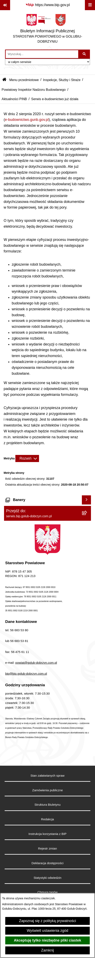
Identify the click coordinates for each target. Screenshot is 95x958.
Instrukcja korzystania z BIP (47, 834)
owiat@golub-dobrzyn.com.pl (37, 662)
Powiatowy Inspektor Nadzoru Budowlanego (34, 89)
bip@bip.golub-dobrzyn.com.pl (26, 673)
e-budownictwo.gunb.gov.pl (27, 120)
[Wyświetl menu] (90, 5)
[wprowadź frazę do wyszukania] (42, 54)
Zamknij (47, 950)
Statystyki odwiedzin (47, 877)
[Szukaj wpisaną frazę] (84, 54)
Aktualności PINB (14, 99)
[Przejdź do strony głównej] (47, 29)
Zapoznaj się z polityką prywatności (47, 921)
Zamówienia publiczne (47, 790)
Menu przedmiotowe (24, 80)
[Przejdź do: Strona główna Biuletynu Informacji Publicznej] (4, 80)
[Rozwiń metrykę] (27, 458)
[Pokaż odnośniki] (5, 5)
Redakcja (47, 819)
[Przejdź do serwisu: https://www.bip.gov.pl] (48, 5)
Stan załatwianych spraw (47, 775)
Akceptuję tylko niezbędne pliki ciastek (47, 940)
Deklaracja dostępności (47, 863)
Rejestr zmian (47, 848)
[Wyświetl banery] (86, 499)
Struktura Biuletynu (47, 804)
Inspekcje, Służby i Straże (61, 80)
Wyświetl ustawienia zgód (47, 931)
